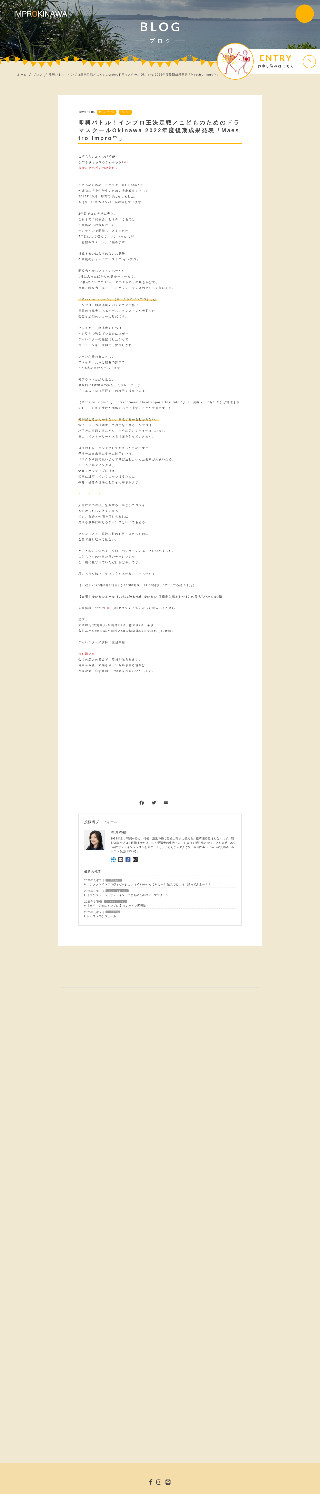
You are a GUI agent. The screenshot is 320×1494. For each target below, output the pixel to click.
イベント (125, 112)
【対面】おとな (114, 880)
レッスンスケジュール (101, 916)
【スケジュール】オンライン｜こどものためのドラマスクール (127, 895)
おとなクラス (113, 912)
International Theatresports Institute (148, 402)
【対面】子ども (106, 112)
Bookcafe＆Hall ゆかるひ (137, 596)
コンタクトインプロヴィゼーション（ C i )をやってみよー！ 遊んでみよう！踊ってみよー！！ (149, 884)
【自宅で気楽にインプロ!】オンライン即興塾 (116, 905)
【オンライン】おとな (115, 902)
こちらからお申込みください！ (155, 608)
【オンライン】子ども (117, 891)
